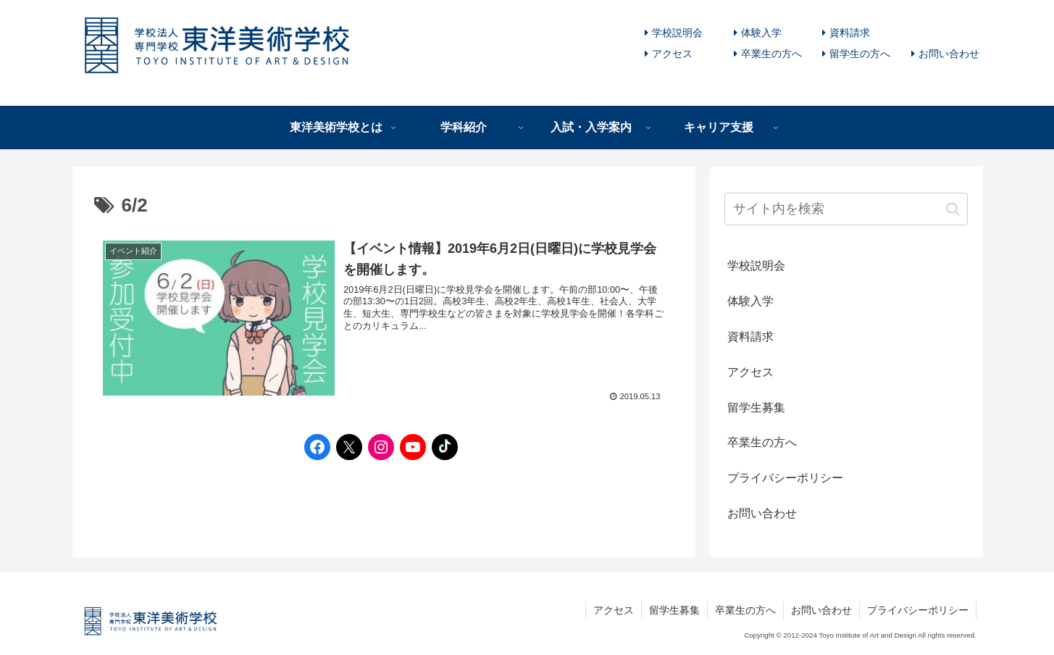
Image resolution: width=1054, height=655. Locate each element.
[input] (846, 209)
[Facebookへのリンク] (313, 447)
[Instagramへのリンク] (377, 447)
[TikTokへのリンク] (441, 447)
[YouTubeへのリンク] (409, 447)
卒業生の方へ (771, 53)
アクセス (672, 53)
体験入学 (761, 32)
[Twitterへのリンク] (345, 447)
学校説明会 (677, 32)
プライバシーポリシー (785, 478)
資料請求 (849, 32)
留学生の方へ (859, 53)
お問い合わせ (949, 53)
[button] (953, 209)
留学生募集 (756, 407)
